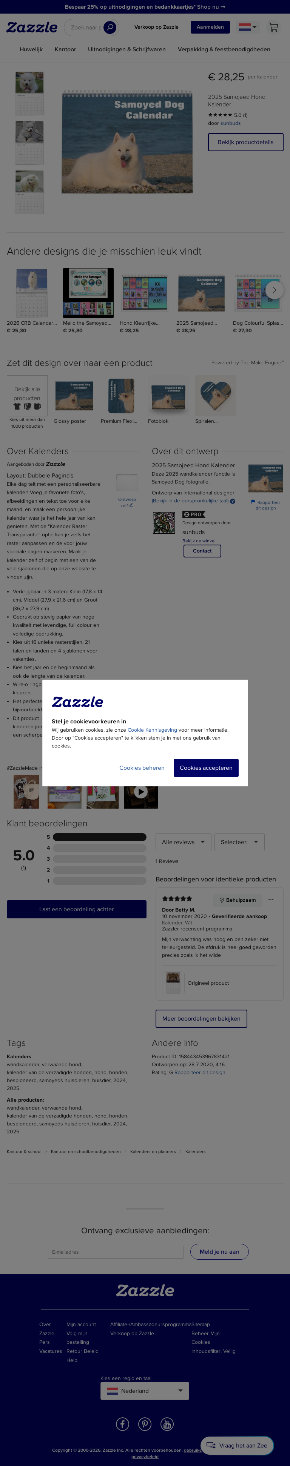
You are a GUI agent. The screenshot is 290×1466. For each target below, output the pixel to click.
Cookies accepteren (206, 768)
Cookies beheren (142, 768)
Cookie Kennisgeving (152, 730)
